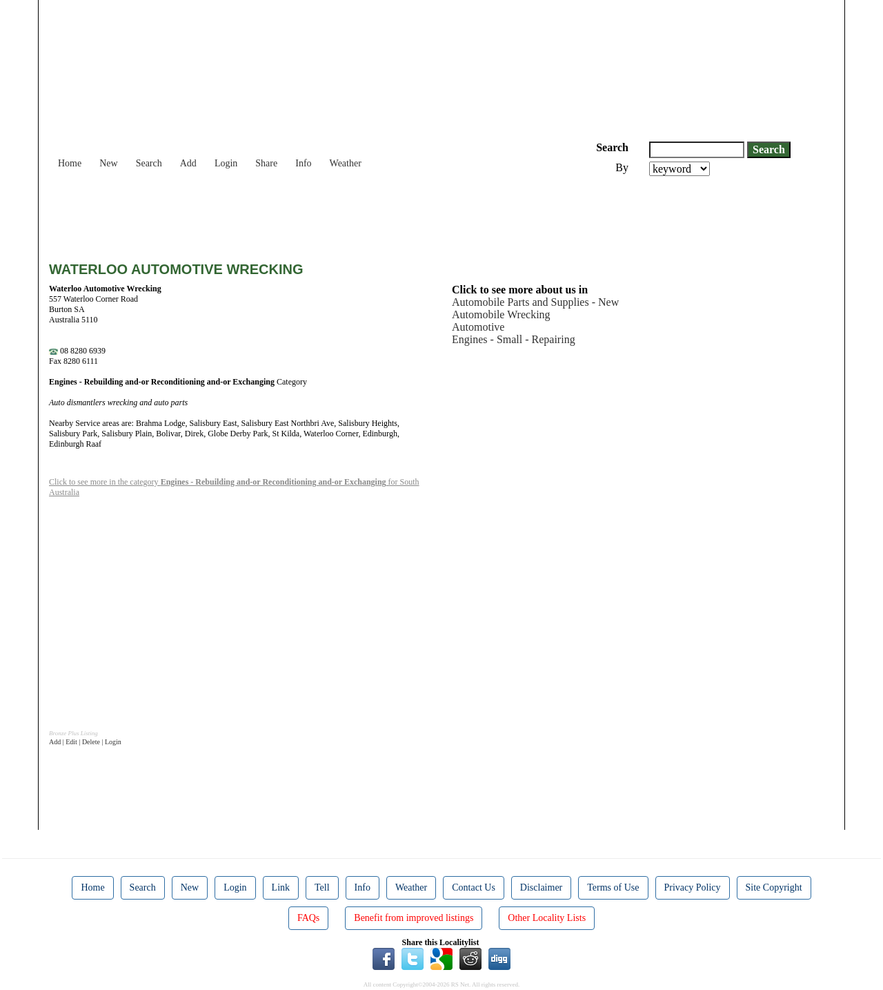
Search (149, 163)
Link (281, 887)
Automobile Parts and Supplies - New (535, 302)
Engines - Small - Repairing (513, 339)
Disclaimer (541, 887)
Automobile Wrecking (501, 314)
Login (226, 163)
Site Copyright (774, 887)
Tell (322, 887)
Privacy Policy (692, 887)
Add (188, 163)
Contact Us (473, 887)
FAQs (308, 918)
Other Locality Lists (547, 918)
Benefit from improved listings (413, 918)
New (108, 163)
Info (303, 163)
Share (266, 163)
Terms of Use (613, 887)
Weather (345, 163)
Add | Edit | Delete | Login (85, 742)
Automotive (478, 327)
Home (69, 163)
